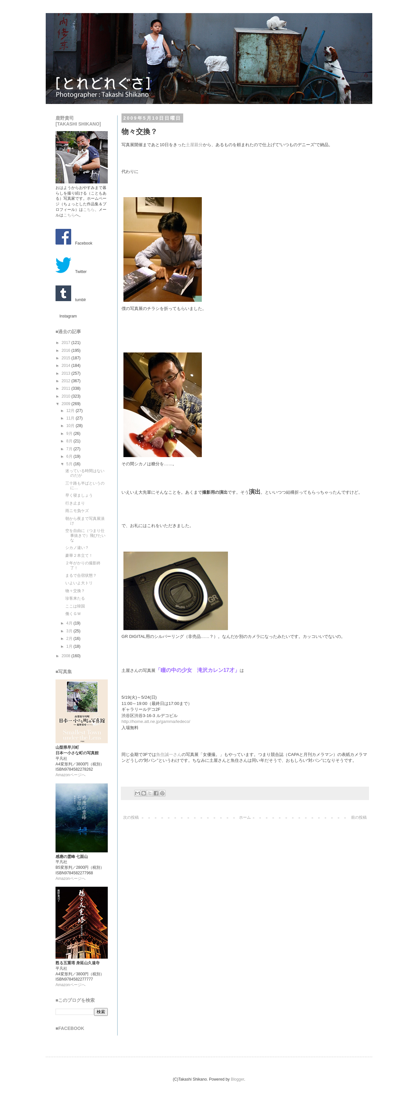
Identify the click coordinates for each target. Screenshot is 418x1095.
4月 (69, 623)
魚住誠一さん (169, 754)
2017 (67, 342)
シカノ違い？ (77, 547)
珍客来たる (75, 598)
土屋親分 (194, 144)
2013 (67, 373)
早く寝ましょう (79, 495)
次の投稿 (131, 817)
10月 (71, 425)
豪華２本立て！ (79, 555)
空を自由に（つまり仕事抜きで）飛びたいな (85, 535)
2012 (67, 381)
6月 (69, 456)
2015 (67, 358)
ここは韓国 (75, 606)
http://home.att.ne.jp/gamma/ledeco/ (155, 721)
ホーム (245, 817)
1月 (69, 646)
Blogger (237, 1079)
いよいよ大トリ (79, 583)
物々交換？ (75, 591)
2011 (67, 388)
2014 (67, 365)
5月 (69, 464)
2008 (67, 656)
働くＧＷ (73, 613)
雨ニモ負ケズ (77, 510)
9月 (69, 433)
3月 (69, 631)
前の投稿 (359, 817)
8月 (69, 441)
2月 (69, 638)
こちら (89, 209)
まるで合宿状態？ (81, 575)
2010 (67, 396)
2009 (67, 404)
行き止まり (75, 503)
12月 (71, 410)
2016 (67, 350)
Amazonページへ (71, 775)
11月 (71, 418)
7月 (69, 449)
